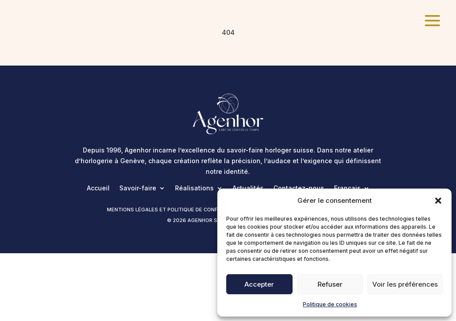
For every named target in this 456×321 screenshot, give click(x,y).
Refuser (330, 284)
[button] (438, 200)
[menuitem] (432, 21)
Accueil (98, 188)
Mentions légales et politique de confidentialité (177, 209)
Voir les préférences (405, 284)
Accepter (259, 284)
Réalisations (194, 188)
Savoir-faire (137, 188)
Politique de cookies (330, 304)
